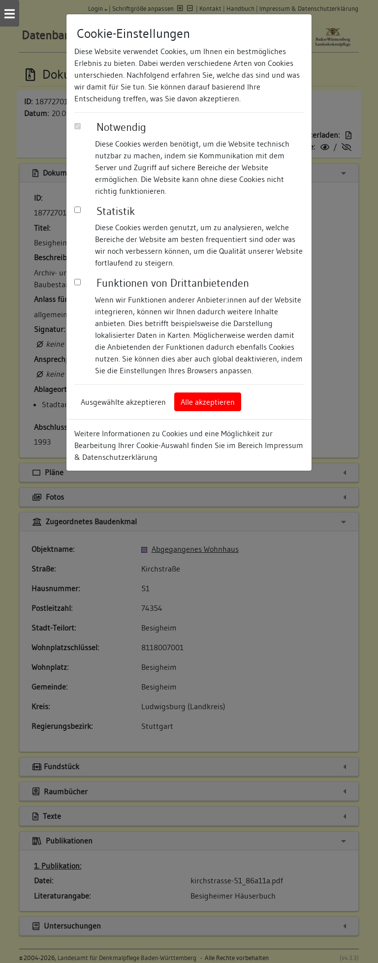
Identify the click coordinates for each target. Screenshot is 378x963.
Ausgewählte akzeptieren (123, 402)
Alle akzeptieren (208, 402)
